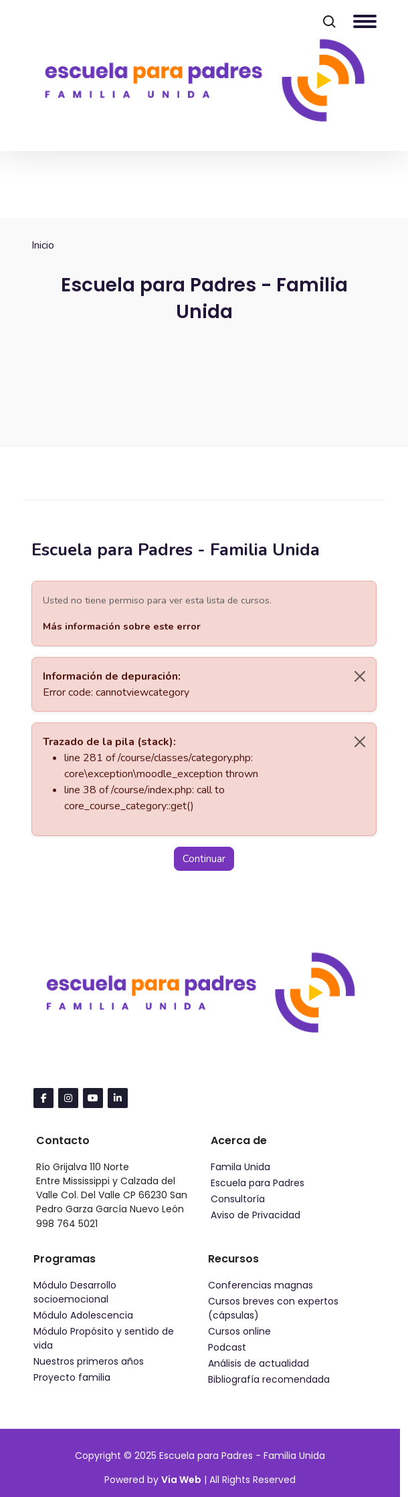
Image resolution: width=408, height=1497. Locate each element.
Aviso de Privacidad (255, 1215)
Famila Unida (240, 1167)
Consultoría (238, 1199)
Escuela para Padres (257, 1183)
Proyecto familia (71, 1377)
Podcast (227, 1347)
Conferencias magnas (260, 1285)
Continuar (204, 858)
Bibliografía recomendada (269, 1379)
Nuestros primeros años (88, 1361)
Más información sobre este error (122, 626)
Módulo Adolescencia (83, 1315)
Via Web (181, 1479)
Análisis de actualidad (258, 1363)
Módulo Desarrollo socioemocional (74, 1292)
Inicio (42, 245)
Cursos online (239, 1331)
